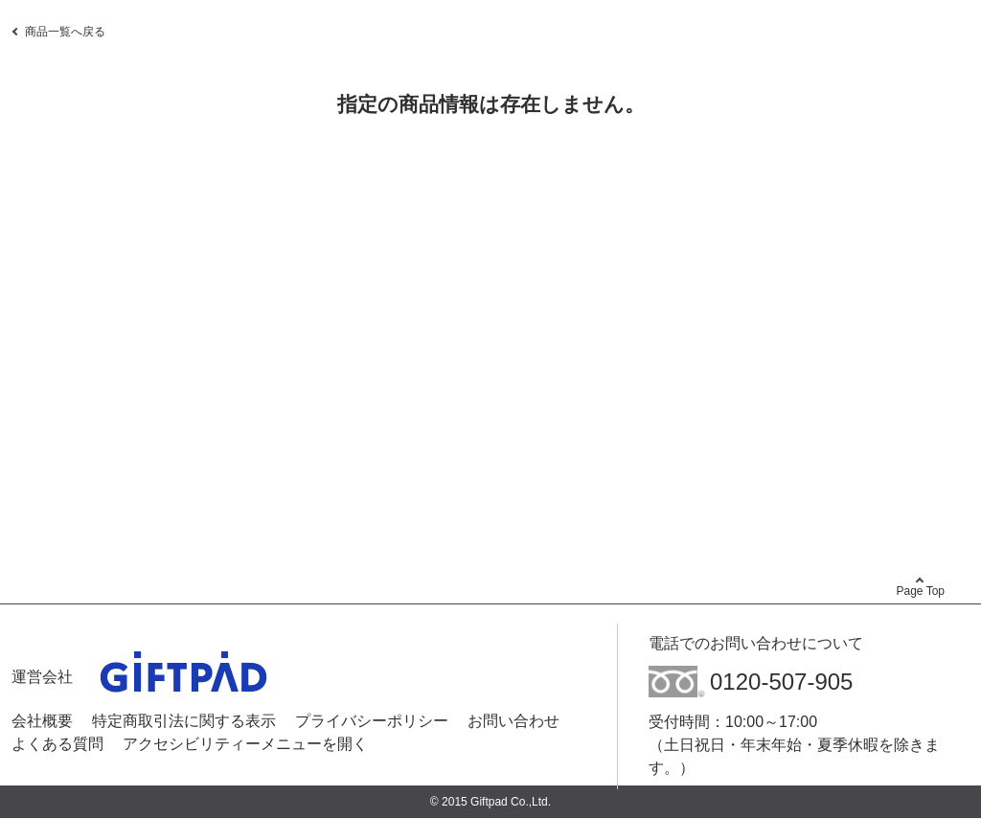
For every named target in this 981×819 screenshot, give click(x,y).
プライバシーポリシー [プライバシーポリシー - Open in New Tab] (371, 721)
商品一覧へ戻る (65, 31)
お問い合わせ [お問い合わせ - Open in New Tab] (513, 721)
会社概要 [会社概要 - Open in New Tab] (42, 721)
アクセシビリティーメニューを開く (245, 744)
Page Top (921, 591)
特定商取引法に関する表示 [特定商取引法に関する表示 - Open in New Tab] (184, 721)
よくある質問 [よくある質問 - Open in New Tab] (57, 744)
